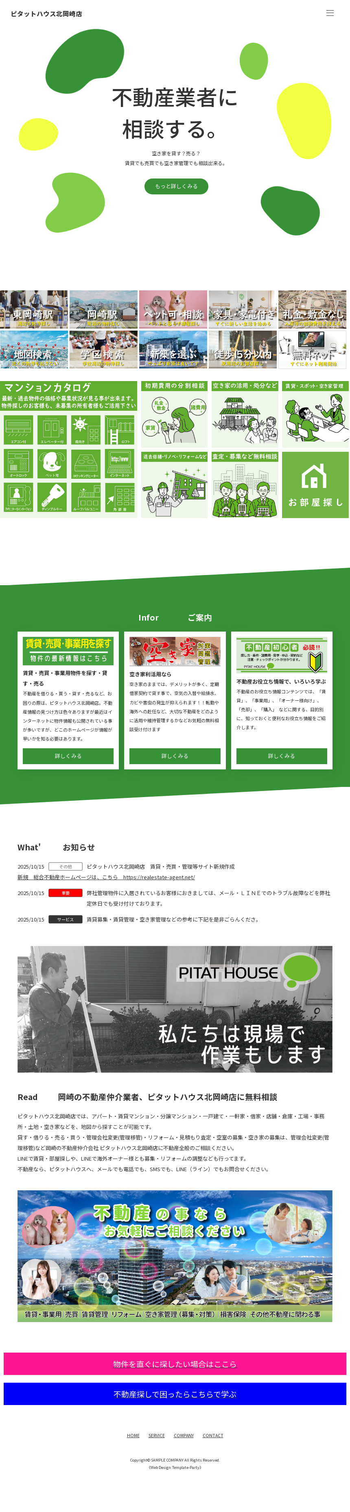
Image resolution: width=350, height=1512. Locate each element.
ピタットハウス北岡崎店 (46, 14)
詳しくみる (68, 756)
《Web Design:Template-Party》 (175, 1467)
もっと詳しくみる (176, 186)
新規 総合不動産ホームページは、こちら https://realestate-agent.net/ (106, 877)
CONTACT (213, 1435)
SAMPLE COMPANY (167, 1460)
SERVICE (157, 1435)
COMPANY (184, 1435)
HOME (133, 1435)
